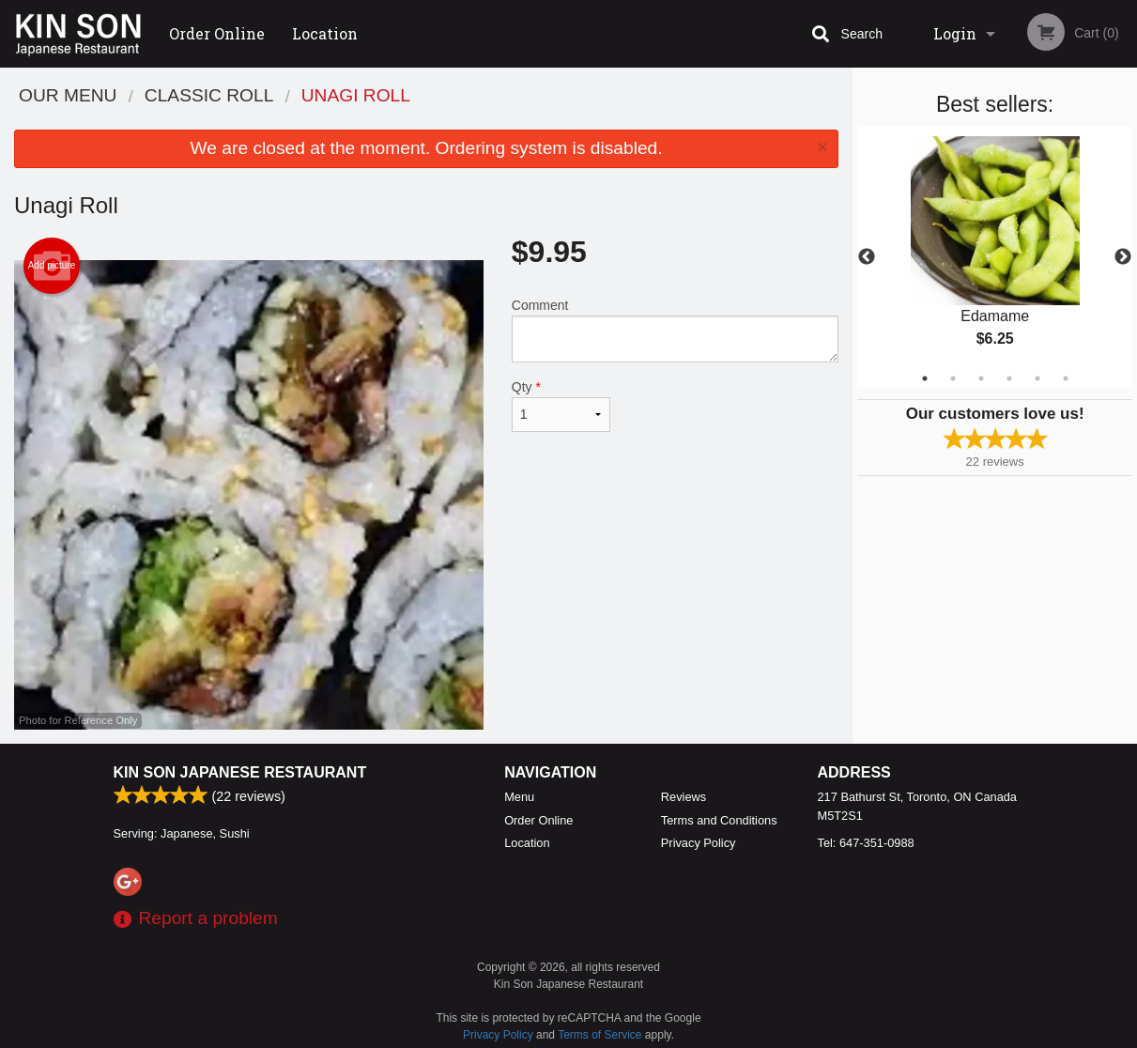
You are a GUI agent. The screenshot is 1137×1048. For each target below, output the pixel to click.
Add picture (52, 266)
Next (1123, 257)
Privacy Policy (698, 843)
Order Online (217, 33)
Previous (866, 257)
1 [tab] (924, 378)
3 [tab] (981, 378)
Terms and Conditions (719, 820)
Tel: (866, 843)
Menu (519, 797)
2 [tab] (953, 378)
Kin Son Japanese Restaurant (240, 772)
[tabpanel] (995, 257)
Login (954, 33)
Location (325, 33)
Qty (561, 405)
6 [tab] (1065, 378)
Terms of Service (599, 1034)
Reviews (683, 797)
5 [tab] (1037, 378)
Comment (675, 330)
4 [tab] (1009, 378)
